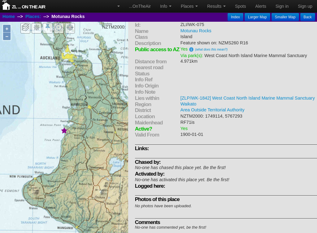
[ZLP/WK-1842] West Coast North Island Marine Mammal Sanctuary (247, 98)
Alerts (260, 6)
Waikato (188, 103)
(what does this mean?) (211, 49)
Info (166, 6)
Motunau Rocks (195, 30)
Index (235, 17)
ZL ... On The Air (28, 6)
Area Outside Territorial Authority (212, 109)
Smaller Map (285, 17)
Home (8, 16)
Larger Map (257, 17)
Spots (240, 6)
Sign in (282, 6)
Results (216, 6)
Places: (33, 16)
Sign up (305, 6)
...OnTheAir (140, 6)
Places (189, 6)
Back (308, 17)
